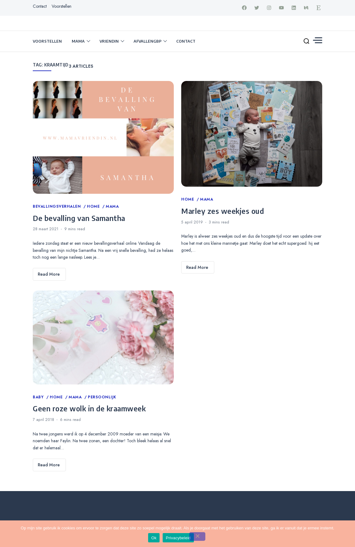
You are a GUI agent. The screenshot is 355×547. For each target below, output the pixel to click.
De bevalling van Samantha (79, 218)
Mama (78, 41)
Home (94, 206)
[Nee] (197, 536)
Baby (39, 397)
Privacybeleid (178, 538)
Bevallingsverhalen (57, 206)
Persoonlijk (102, 397)
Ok (153, 538)
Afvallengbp (147, 41)
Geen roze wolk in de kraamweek (89, 408)
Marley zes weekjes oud (222, 210)
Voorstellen (61, 6)
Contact (40, 6)
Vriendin (109, 41)
